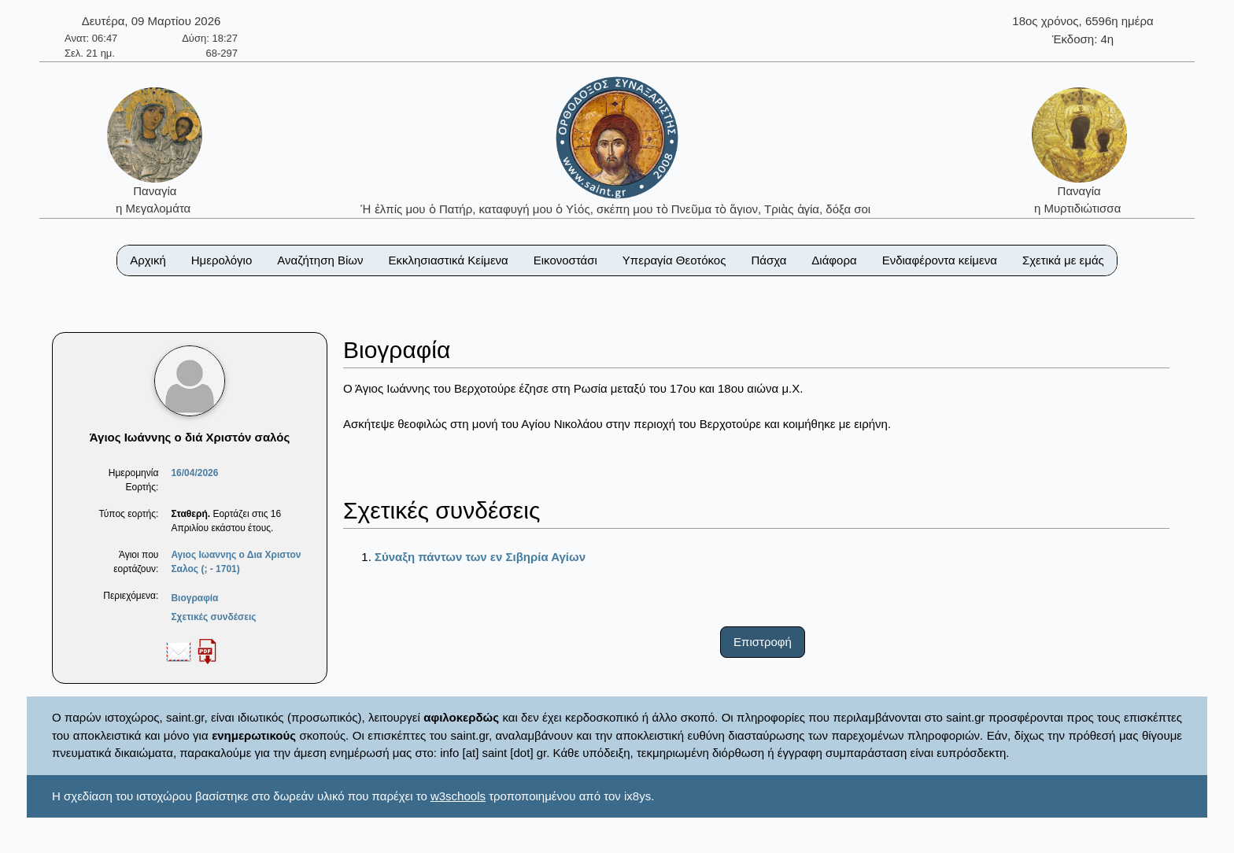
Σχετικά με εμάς (1063, 260)
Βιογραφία (194, 598)
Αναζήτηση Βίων (320, 260)
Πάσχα (768, 260)
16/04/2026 (194, 472)
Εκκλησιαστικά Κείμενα (448, 260)
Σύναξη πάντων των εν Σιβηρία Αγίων (480, 556)
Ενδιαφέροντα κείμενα (939, 260)
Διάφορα (833, 260)
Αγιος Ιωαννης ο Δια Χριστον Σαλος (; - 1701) (236, 561)
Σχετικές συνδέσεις (213, 616)
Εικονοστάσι (565, 260)
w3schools (458, 796)
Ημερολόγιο (222, 260)
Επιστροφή (762, 641)
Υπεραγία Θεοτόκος (674, 260)
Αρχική (148, 260)
